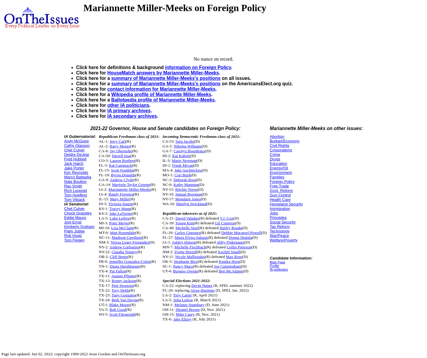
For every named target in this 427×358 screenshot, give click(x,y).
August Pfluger (123, 276)
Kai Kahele (181, 155)
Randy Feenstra (121, 194)
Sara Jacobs (185, 141)
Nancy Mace (183, 266)
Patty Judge (74, 231)
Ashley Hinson (184, 242)
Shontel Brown (188, 309)
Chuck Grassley (78, 213)
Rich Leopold (75, 190)
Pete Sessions (122, 285)
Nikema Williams (188, 146)
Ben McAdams (231, 271)
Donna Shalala (240, 237)
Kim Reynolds (76, 172)
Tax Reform (280, 226)
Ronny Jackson (124, 280)
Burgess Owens (185, 271)
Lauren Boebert (122, 160)
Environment (281, 172)
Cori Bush (182, 175)
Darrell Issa (121, 155)
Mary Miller (120, 199)
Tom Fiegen (74, 240)
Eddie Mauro (75, 217)
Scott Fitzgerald (122, 314)
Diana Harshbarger (125, 266)
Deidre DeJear (76, 154)
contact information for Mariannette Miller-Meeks (161, 89)
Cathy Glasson (77, 145)
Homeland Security (286, 204)
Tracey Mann (120, 208)
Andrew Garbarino (125, 247)
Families (277, 177)
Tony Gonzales (124, 295)
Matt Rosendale (122, 232)
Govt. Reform (281, 190)
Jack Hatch (73, 163)
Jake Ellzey (182, 319)
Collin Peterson (239, 247)
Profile (274, 266)
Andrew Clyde (121, 179)
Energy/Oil (279, 168)
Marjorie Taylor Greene (131, 184)
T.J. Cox (226, 218)
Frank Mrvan (182, 165)
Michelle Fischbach (190, 247)
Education (278, 163)
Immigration (280, 208)
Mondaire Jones (188, 199)
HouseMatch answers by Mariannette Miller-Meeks (163, 72)
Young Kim (184, 223)
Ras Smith (73, 186)
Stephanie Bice (186, 261)
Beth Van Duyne (125, 300)
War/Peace (279, 235)
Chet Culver (74, 150)
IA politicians (279, 269)
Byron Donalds (123, 175)
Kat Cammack (120, 165)
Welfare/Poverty (283, 240)
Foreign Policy (282, 181)
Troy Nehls (121, 290)
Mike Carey (185, 314)
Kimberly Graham (79, 226)
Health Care (280, 199)
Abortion (277, 136)
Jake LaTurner (121, 213)
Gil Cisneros (225, 223)
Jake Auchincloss (188, 170)
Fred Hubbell (75, 159)
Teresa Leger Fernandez (130, 242)
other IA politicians (128, 105)
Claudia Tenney (124, 252)
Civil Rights (279, 145)
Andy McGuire (76, 141)
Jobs (274, 213)
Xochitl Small (229, 252)
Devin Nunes (201, 285)
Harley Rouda (231, 228)
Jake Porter (74, 168)
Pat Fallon (118, 271)
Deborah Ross (184, 179)
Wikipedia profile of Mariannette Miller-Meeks (161, 94)
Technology (280, 231)
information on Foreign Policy (198, 67)
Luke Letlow (120, 218)
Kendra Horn (229, 261)
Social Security (283, 222)
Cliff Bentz (119, 256)
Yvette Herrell (185, 252)
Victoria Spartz (120, 204)
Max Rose (234, 256)
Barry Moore (120, 146)
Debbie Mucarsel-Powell (241, 232)
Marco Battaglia (77, 177)
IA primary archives (129, 110)
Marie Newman (184, 160)
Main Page (277, 262)
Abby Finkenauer (230, 242)
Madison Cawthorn (127, 237)
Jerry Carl (117, 141)
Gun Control (280, 195)
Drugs (275, 159)
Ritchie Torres (186, 189)
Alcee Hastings (202, 290)
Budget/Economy (284, 141)
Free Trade (279, 186)
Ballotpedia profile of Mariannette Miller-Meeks (163, 99)
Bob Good (118, 309)
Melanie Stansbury (189, 304)
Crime (275, 154)
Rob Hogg (73, 235)
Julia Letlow (183, 300)
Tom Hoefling (75, 195)
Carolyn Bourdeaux (189, 151)
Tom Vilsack (74, 199)
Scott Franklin (122, 170)
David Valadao (187, 218)
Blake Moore (119, 304)
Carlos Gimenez (187, 232)
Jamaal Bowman (188, 194)
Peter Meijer (119, 223)
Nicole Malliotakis (190, 256)
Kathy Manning (186, 184)
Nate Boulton (75, 181)
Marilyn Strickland (191, 204)
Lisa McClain (122, 228)
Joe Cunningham (227, 266)
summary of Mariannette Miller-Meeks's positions (166, 78)
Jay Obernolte (121, 151)
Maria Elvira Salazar (191, 237)
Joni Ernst (73, 222)
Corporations (281, 150)
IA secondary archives (132, 116)
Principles (278, 217)
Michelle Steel (187, 228)
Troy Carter (182, 295)
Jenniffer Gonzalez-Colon (130, 261)
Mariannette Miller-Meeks (130, 189)
